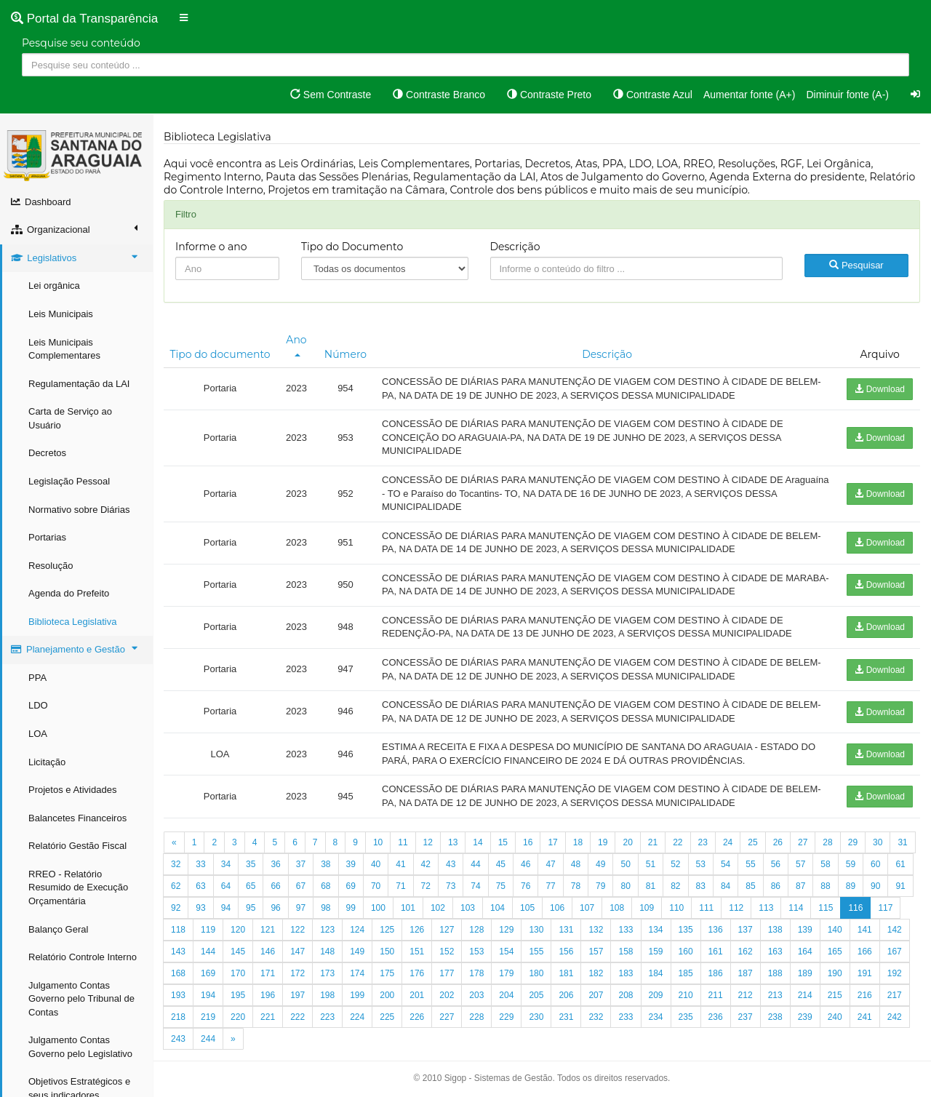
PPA (37, 677)
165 (835, 951)
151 (416, 951)
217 (894, 995)
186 (715, 973)
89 (850, 886)
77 (550, 886)
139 (805, 930)
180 (536, 973)
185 (686, 973)
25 (752, 842)
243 (178, 1039)
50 (625, 864)
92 (175, 908)
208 (625, 995)
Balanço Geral (58, 929)
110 (676, 908)
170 (238, 973)
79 (600, 886)
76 (525, 886)
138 (775, 930)
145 (238, 951)
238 (775, 1017)
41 (400, 864)
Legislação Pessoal (69, 481)
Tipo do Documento (352, 246)
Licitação (46, 762)
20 (627, 842)
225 (387, 1017)
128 (476, 930)
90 (875, 886)
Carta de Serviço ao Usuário (70, 418)
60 (875, 864)
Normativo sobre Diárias (78, 509)
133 (625, 930)
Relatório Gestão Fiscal (77, 845)
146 (267, 951)
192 (894, 973)
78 (575, 886)
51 (650, 864)
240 (835, 1017)
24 (727, 842)
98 (325, 908)
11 (402, 842)
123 (327, 930)
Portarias (47, 537)
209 (656, 995)
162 (745, 951)
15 (503, 842)
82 (675, 886)
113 (766, 908)
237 (745, 1017)
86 (775, 886)
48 (575, 864)
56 (775, 864)
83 (701, 886)
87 (800, 886)
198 (327, 995)
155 (536, 951)
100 (378, 908)
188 (775, 973)
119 (208, 930)
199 (357, 995)
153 (476, 951)
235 (686, 1017)
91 (900, 886)
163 (775, 951)
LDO (38, 705)
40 (375, 864)
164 (805, 951)
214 (805, 995)
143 (178, 951)
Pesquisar (856, 265)
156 (566, 951)
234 (656, 1017)
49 (600, 864)
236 (715, 1017)
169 (208, 973)
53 (701, 864)
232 (595, 1017)
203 (476, 995)
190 (835, 973)
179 (506, 973)
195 (238, 995)
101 (408, 908)
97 (300, 908)
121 (267, 930)
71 (400, 886)
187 (745, 973)
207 (595, 995)
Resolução (50, 565)
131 (566, 930)
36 (275, 864)
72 (426, 886)
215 (835, 995)
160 (686, 951)
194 (208, 995)
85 (750, 886)
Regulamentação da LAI (78, 383)
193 (178, 995)
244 (208, 1039)
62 (175, 886)
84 (725, 886)
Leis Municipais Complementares (64, 349)
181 (566, 973)
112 (736, 908)
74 (475, 886)
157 (595, 951)
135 (686, 930)
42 (426, 864)
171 (267, 973)
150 (387, 951)
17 (552, 842)
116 (855, 908)
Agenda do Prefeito (68, 593)
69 (351, 886)
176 (416, 973)
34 (226, 864)
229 (506, 1017)
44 (475, 864)
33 (200, 864)
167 (894, 951)
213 (775, 995)
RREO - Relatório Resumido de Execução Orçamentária (78, 887)
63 (200, 886)
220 (238, 1017)
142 (894, 930)
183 (625, 973)
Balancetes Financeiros (77, 818)
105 (527, 908)
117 (885, 908)
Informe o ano (211, 246)
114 (795, 908)
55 (750, 864)
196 (267, 995)
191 (865, 973)
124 (357, 930)
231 (566, 1017)
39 (351, 864)
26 (778, 842)
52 (675, 864)
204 (506, 995)
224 (357, 1017)
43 (450, 864)
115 (825, 908)
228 (476, 1017)
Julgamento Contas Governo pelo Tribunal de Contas (81, 999)
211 (715, 995)
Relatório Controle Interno (82, 957)
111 (706, 908)
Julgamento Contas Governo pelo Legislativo (80, 1046)
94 (226, 908)
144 (208, 951)
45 (501, 864)
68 (325, 886)
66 (275, 886)
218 (178, 1017)
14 (477, 842)
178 (476, 973)
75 (501, 886)
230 (536, 1017)
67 (300, 886)
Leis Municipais (60, 313)
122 (297, 930)
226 (416, 1017)
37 (300, 864)
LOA (37, 733)
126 (416, 930)
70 (375, 886)
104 (497, 908)
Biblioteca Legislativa (72, 621)
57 (800, 864)
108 (617, 908)
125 (387, 930)
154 (506, 951)
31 (902, 842)
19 (602, 842)
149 (357, 951)
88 (825, 886)
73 (450, 886)
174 (357, 973)
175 (387, 973)
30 (877, 842)
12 (428, 842)
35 (250, 864)
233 (625, 1017)
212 (745, 995)
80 (625, 886)
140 (835, 930)
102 (438, 908)
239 (805, 1017)
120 (238, 930)
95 (250, 908)
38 (325, 864)
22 (677, 842)
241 (865, 1017)
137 (745, 930)
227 (446, 1017)
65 (250, 886)
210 (686, 995)
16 (527, 842)
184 (656, 973)
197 (297, 995)
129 (506, 930)
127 (446, 930)
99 (351, 908)
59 (850, 864)
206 (566, 995)
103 (467, 908)
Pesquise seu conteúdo (81, 42)
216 (865, 995)
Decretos (47, 452)
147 (297, 951)
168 (178, 973)
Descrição (515, 246)
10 (378, 842)
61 (900, 864)
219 (208, 1017)
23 (703, 842)
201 (416, 995)
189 (805, 973)
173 (327, 973)
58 (825, 864)
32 (175, 864)
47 (550, 864)
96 (275, 908)
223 (327, 1017)
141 (865, 930)
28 (827, 842)
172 (297, 973)
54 (725, 864)
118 (178, 930)
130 (536, 930)
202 (446, 995)
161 (715, 951)
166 (865, 951)
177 (446, 973)
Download (880, 389)
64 (226, 886)
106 (557, 908)
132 (595, 930)
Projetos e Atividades (72, 789)
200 (387, 995)
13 (452, 842)
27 (802, 842)
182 (595, 973)
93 (200, 908)
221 (267, 1017)
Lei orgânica (54, 285)
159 (656, 951)
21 (653, 842)
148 (327, 951)
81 (650, 886)
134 (656, 930)
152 (446, 951)
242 (894, 1017)
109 (646, 908)
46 (525, 864)
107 (587, 908)
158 (625, 951)
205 (536, 995)
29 (853, 842)
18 (578, 842)
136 (715, 930)
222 (297, 1017)
